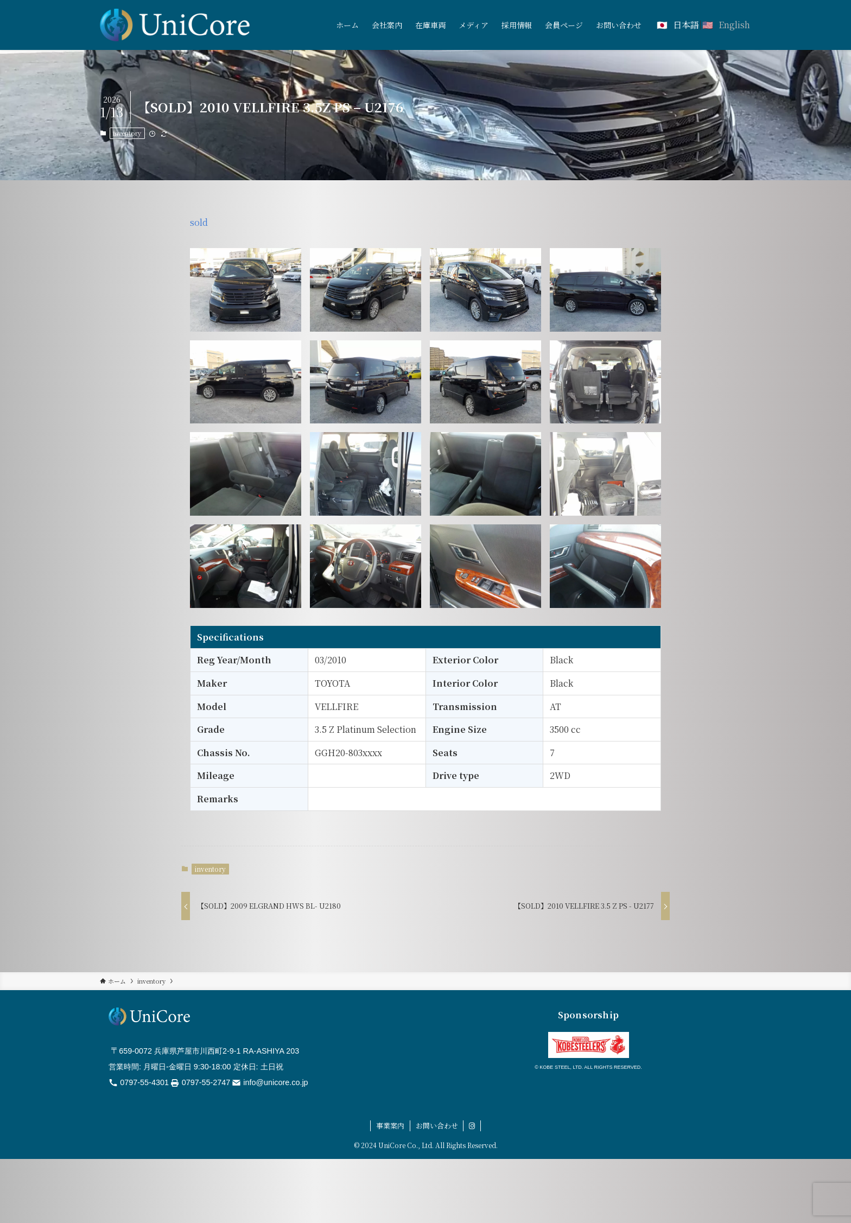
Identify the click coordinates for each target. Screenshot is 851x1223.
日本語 (686, 24)
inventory (127, 133)
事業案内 (390, 1125)
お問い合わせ (437, 1125)
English (734, 24)
